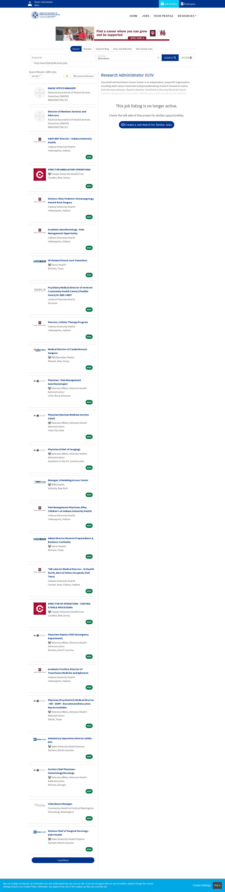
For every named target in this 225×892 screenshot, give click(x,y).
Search (76, 48)
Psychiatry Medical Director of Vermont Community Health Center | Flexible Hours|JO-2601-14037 (70, 291)
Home (134, 16)
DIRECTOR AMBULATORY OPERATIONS (69, 169)
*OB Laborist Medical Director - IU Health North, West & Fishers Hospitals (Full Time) (71, 572)
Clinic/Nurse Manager (60, 803)
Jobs (145, 16)
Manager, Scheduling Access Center (68, 480)
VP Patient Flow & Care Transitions (67, 260)
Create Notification (84, 76)
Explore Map (102, 48)
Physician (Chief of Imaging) (64, 449)
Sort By (35, 76)
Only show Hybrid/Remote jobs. (51, 63)
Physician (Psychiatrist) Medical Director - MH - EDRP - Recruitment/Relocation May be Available (71, 703)
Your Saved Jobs (144, 48)
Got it (217, 885)
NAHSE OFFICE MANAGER (62, 88)
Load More (63, 860)
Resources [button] (186, 16)
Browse (88, 48)
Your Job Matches (122, 48)
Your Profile (164, 16)
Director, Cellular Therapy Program (68, 322)
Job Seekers (169, 4)
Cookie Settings (201, 885)
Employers (188, 4)
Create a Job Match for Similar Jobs (146, 125)
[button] (187, 57)
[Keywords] (63, 57)
